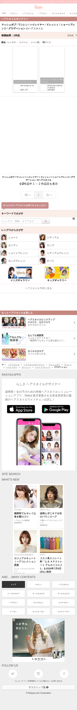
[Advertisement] (38, 135)
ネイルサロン (38, 603)
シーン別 (35, 42)
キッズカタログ (38, 593)
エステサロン (63, 603)
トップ (13, 584)
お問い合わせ (57, 681)
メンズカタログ (13, 593)
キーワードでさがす (12, 213)
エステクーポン (64, 612)
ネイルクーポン (38, 612)
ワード (47, 42)
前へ (28, 195)
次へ (49, 195)
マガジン (38, 584)
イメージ (23, 42)
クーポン (13, 612)
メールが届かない (43, 681)
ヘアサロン (13, 603)
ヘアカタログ (63, 584)
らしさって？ (20, 681)
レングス (12, 42)
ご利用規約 (31, 681)
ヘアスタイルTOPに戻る (38, 288)
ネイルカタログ (64, 593)
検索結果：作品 (39, 35)
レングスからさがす (12, 230)
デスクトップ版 (38, 687)
